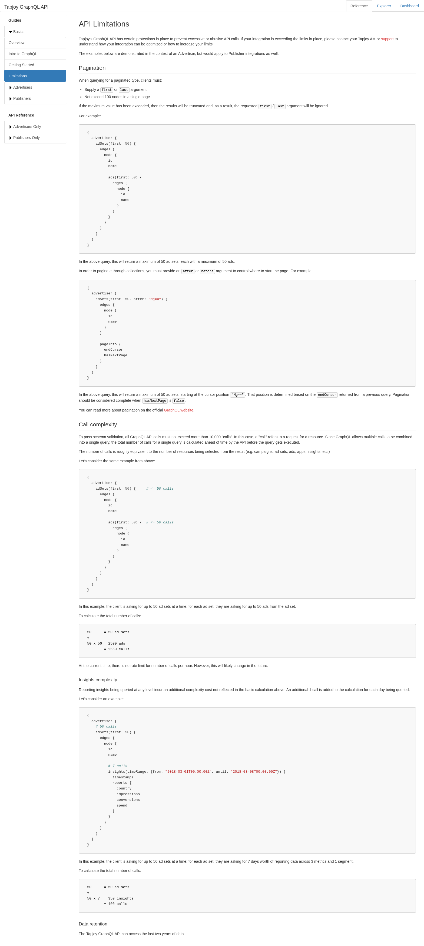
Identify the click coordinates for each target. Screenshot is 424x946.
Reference (359, 6)
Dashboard (409, 6)
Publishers (22, 98)
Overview (16, 43)
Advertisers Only (27, 126)
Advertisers (22, 87)
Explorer (384, 6)
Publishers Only (26, 137)
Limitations (18, 76)
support (387, 39)
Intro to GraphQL (23, 54)
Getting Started (21, 65)
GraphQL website (178, 410)
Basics (18, 31)
